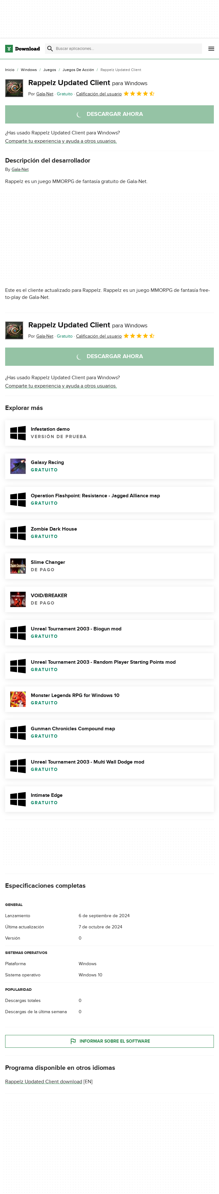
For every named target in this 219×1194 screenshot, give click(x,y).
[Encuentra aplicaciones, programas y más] (123, 49)
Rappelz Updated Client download (43, 1081)
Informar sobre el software (109, 1041)
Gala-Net (20, 169)
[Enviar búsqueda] (50, 49)
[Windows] (29, 70)
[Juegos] (49, 70)
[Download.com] (22, 48)
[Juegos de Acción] (78, 70)
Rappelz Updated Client (87, 82)
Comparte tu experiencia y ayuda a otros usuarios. (61, 141)
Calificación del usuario (115, 93)
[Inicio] (9, 70)
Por (40, 94)
